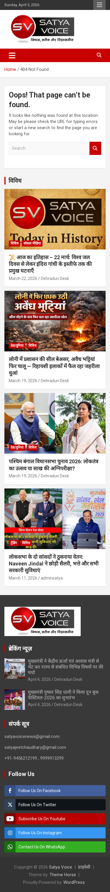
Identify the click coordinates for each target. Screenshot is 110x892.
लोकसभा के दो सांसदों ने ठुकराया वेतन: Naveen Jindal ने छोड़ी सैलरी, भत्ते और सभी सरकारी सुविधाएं (54, 564)
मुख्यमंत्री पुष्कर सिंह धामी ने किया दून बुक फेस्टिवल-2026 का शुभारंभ (63, 694)
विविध (15, 180)
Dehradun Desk (55, 278)
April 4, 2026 (39, 679)
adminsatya (52, 578)
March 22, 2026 (23, 278)
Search (95, 148)
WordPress (74, 882)
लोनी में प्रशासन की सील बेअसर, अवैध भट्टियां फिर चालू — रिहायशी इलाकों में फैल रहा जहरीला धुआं (54, 366)
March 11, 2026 (23, 578)
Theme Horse (63, 874)
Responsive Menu (99, 5)
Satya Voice (60, 867)
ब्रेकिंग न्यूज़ (20, 648)
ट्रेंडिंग (14, 543)
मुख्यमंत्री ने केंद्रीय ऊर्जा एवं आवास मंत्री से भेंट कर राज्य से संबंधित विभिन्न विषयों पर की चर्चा (65, 666)
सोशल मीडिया (32, 243)
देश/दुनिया (17, 346)
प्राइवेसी (84, 867)
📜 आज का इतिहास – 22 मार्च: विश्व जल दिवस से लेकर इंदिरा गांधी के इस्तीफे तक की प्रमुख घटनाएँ (50, 264)
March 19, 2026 (23, 380)
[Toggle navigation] (12, 55)
